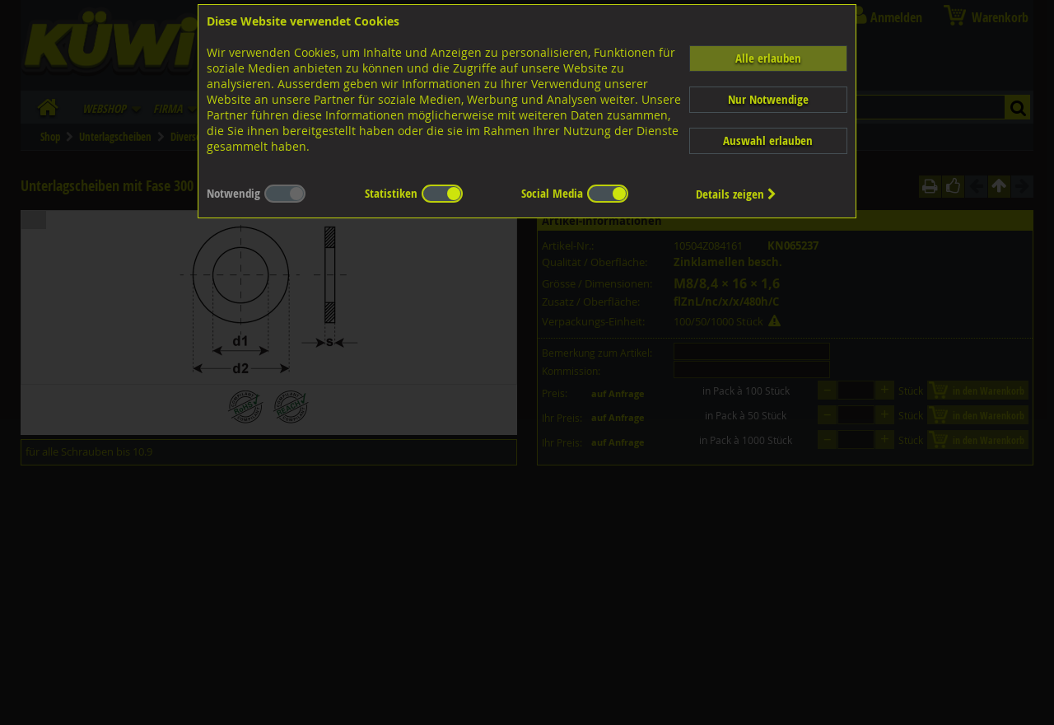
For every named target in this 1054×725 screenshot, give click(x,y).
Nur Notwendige (768, 99)
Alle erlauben (768, 58)
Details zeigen (736, 194)
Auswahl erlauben (768, 140)
